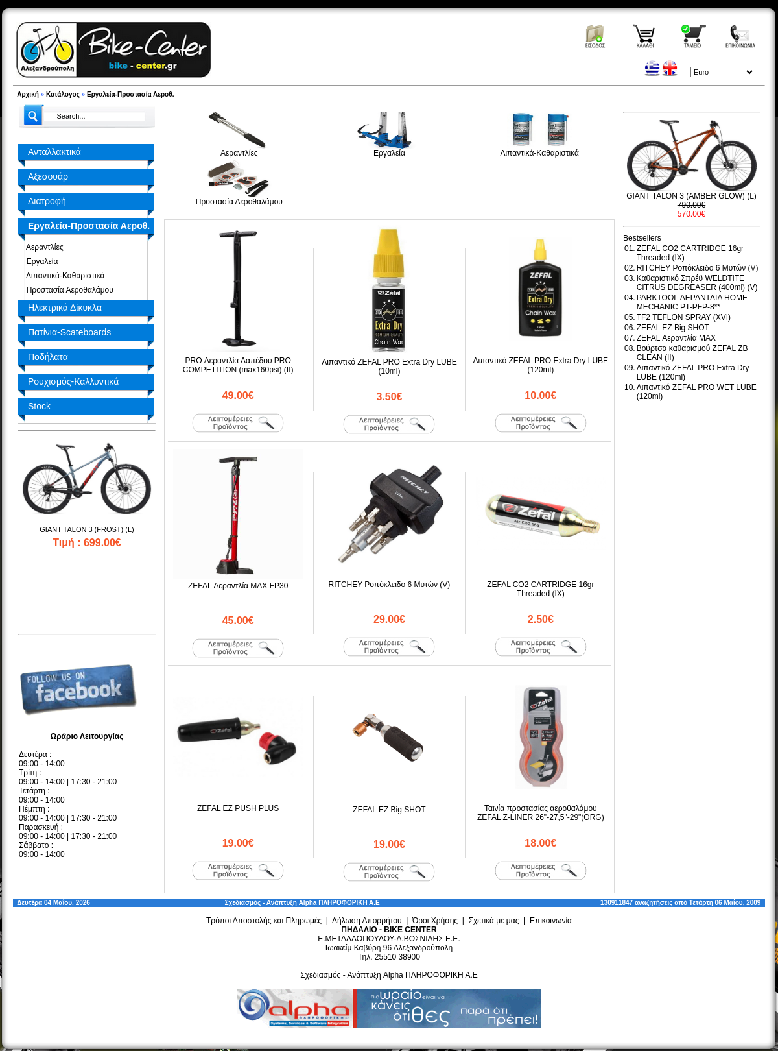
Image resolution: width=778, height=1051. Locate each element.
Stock (39, 406)
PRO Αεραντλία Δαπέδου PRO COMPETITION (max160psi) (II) (238, 365)
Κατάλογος (63, 94)
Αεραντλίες (43, 247)
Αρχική (28, 94)
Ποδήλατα (48, 357)
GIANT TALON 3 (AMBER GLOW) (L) (691, 195)
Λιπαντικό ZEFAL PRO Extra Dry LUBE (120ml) (541, 365)
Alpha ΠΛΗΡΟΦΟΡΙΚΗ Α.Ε (339, 902)
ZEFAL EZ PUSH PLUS (238, 808)
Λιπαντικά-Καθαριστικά (63, 275)
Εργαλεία (40, 261)
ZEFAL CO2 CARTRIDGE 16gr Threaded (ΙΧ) (540, 589)
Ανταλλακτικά (54, 152)
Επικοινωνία (551, 920)
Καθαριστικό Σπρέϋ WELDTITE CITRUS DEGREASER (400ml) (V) (697, 283)
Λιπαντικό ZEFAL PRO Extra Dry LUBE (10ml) (389, 366)
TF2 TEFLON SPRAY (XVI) (684, 317)
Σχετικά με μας (494, 920)
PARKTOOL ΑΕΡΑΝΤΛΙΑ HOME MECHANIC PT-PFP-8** (692, 302)
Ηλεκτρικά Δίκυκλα (65, 307)
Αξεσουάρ (48, 176)
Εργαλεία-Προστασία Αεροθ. (130, 94)
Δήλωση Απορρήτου (367, 920)
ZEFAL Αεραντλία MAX (676, 338)
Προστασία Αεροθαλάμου (67, 290)
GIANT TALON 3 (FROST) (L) (87, 529)
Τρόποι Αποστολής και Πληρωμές (264, 920)
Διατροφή (47, 201)
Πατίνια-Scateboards (69, 332)
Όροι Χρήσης (435, 920)
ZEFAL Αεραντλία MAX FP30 (238, 585)
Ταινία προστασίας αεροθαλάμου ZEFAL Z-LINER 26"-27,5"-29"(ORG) (540, 813)
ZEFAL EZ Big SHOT (389, 809)
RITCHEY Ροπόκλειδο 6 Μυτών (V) (390, 584)
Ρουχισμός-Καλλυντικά (73, 381)
